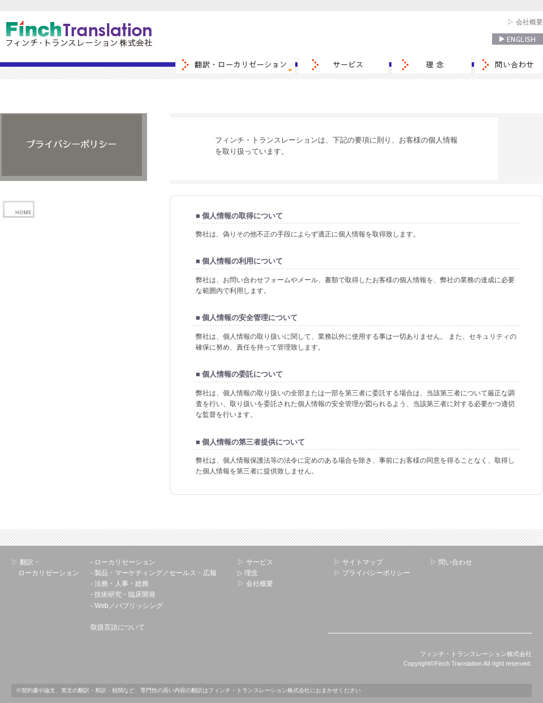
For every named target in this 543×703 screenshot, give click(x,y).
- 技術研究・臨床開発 (123, 594)
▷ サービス (255, 562)
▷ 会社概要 (525, 22)
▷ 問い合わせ (451, 562)
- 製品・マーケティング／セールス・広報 (153, 573)
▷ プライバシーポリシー (372, 573)
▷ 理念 (248, 573)
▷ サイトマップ (358, 562)
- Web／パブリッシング (126, 606)
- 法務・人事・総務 (119, 584)
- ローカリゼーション (123, 562)
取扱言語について (117, 627)
